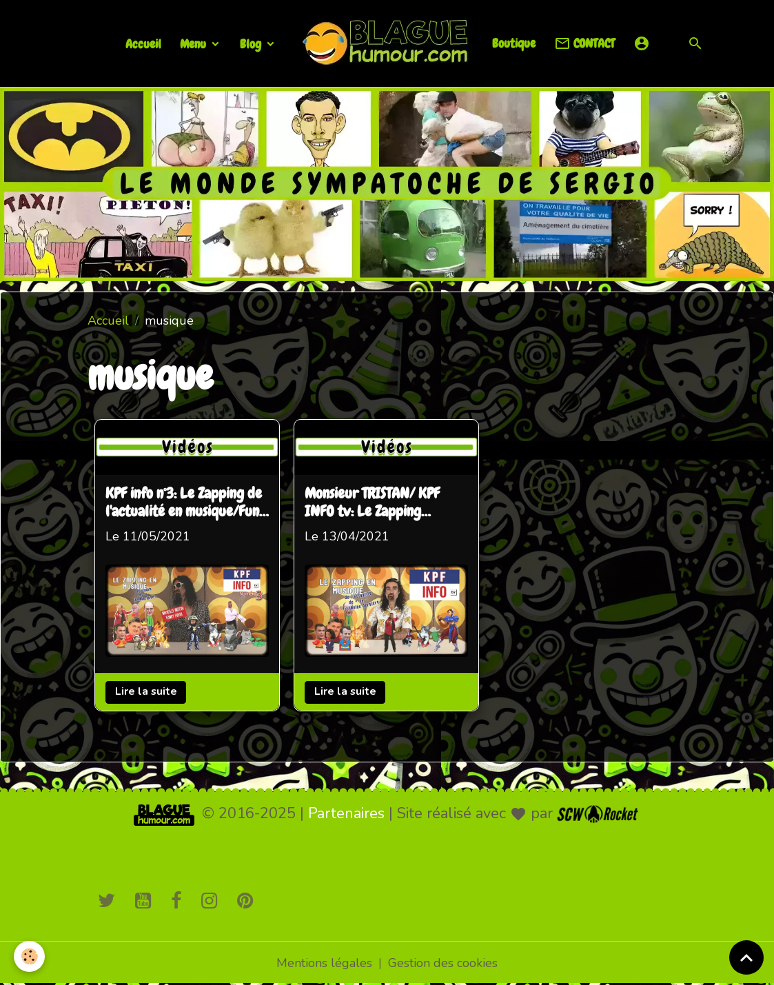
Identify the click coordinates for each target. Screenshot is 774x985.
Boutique (514, 43)
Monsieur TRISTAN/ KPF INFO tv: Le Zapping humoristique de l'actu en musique (379, 503)
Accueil (143, 44)
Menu (194, 44)
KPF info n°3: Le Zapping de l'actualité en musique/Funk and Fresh (185, 503)
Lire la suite (146, 691)
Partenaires (346, 813)
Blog (252, 44)
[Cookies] (29, 956)
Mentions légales (324, 963)
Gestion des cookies (443, 963)
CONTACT (584, 43)
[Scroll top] (746, 957)
